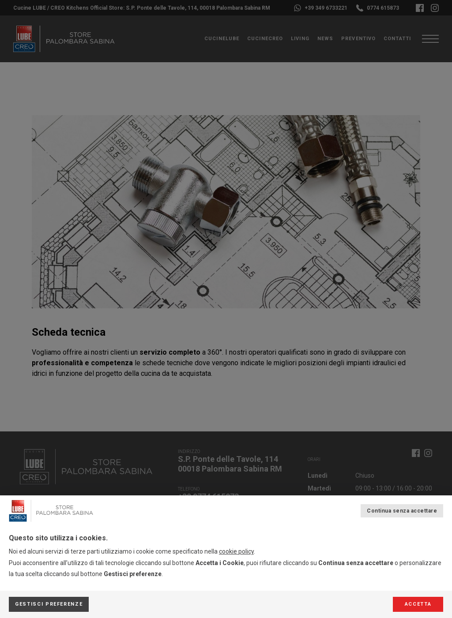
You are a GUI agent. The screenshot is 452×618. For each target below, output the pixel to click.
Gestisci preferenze (49, 604)
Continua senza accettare (402, 511)
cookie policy (236, 551)
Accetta (418, 604)
